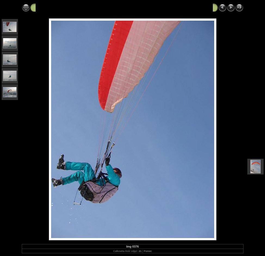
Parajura (43, 7)
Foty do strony (69, 7)
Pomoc (148, 250)
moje (91, 7)
